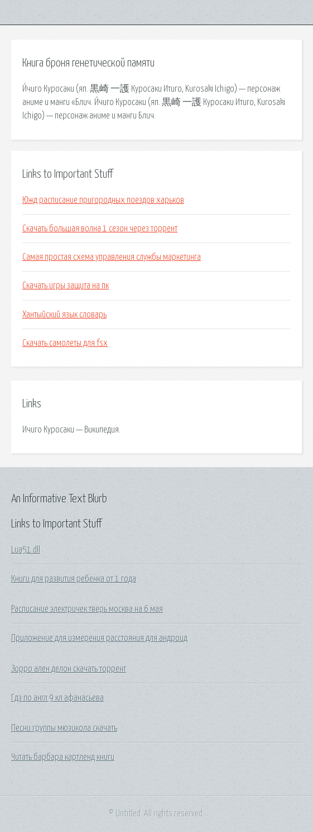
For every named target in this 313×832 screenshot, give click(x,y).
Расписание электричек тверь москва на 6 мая (87, 609)
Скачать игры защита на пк (65, 285)
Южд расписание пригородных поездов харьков (103, 200)
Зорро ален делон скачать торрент (68, 668)
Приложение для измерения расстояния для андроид (99, 638)
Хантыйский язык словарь (64, 314)
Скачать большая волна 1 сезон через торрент (99, 228)
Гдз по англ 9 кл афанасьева (57, 697)
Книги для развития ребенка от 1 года (73, 578)
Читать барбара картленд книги (62, 757)
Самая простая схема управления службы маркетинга (111, 257)
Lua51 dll (25, 549)
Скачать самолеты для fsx (65, 343)
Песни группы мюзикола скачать (64, 728)
